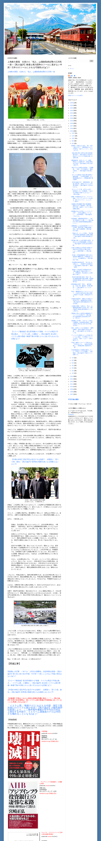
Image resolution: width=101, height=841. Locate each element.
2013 (71, 379)
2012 (71, 381)
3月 (73, 368)
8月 (73, 143)
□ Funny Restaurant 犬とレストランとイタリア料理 (42, 7)
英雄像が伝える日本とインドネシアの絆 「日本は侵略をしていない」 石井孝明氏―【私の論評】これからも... (82, 214)
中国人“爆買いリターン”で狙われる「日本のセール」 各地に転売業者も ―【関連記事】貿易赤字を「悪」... (82, 345)
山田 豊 (72, 75)
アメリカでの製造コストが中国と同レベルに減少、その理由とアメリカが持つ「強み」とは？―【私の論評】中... (82, 337)
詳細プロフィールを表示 (75, 95)
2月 (73, 370)
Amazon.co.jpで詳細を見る (50, 741)
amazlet (49, 733)
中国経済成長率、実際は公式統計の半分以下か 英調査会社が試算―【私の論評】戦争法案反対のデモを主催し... (82, 301)
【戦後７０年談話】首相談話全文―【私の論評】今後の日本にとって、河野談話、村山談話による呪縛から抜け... (82, 272)
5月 (73, 363)
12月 (73, 133)
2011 (71, 384)
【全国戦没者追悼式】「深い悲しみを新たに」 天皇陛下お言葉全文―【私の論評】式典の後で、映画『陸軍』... (82, 265)
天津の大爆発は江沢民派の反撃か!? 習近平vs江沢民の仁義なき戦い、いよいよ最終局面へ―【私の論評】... (82, 250)
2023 (71, 110)
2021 (71, 115)
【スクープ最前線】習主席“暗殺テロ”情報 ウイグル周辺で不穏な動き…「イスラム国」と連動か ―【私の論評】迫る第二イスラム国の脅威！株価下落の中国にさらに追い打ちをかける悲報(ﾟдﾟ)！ (34, 683)
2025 (71, 105)
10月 (73, 138)
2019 (71, 120)
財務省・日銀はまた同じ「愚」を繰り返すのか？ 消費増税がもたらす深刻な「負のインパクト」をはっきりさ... (82, 148)
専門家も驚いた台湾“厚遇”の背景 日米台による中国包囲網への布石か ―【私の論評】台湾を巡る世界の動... (82, 243)
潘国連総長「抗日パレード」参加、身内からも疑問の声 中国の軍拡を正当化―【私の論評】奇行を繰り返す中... (82, 163)
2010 (71, 386)
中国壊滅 (44, 731)
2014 (71, 376)
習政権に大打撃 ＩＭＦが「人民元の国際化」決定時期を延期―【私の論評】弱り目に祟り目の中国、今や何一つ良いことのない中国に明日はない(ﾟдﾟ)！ (35, 674)
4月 (73, 365)
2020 (71, 118)
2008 (71, 391)
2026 (71, 103)
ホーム (72, 68)
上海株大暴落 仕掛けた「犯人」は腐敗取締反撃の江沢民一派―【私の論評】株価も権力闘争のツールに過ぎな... (82, 308)
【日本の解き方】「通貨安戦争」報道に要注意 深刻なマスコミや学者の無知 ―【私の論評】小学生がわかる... (82, 184)
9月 (73, 141)
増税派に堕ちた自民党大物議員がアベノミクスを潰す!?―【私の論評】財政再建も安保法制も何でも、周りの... (81, 316)
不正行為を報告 (73, 399)
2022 (71, 113)
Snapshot (71, 414)
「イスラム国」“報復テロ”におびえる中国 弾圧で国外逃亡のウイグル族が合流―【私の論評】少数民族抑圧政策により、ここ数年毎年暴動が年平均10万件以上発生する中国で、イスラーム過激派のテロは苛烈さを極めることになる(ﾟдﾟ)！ (35, 709)
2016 (71, 128)
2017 (71, 126)
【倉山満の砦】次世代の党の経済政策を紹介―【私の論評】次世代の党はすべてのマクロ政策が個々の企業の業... (82, 155)
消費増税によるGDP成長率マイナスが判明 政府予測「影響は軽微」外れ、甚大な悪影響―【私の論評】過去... (82, 228)
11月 (73, 136)
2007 (71, 394)
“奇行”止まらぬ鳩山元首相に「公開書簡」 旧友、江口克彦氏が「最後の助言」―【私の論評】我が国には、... (82, 170)
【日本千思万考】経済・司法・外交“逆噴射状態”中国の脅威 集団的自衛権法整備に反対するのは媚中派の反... (82, 279)
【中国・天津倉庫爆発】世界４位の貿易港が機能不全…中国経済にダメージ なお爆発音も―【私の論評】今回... (82, 257)
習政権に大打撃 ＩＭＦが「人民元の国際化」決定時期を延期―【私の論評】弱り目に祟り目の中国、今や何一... (82, 323)
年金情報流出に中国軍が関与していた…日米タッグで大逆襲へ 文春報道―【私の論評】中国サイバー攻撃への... (82, 352)
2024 (71, 108)
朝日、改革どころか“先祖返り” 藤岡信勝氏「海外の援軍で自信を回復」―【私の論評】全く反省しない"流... (82, 330)
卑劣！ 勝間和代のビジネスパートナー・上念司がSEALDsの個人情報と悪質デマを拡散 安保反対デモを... (82, 294)
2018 (71, 123)
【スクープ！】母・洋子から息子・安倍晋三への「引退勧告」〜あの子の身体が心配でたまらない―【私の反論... (82, 192)
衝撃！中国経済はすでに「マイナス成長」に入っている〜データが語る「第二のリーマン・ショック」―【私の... (82, 199)
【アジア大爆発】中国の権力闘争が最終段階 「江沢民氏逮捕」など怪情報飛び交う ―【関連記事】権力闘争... (82, 177)
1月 (73, 373)
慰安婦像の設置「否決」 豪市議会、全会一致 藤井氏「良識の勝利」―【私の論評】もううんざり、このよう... (82, 286)
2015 (71, 131)
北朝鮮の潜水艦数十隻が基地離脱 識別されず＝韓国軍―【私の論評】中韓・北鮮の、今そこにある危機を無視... (82, 206)
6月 (73, 360)
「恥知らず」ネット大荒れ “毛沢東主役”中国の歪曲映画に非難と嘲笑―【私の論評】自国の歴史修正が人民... (82, 235)
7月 (73, 358)
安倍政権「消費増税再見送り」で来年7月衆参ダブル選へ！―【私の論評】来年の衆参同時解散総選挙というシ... (82, 221)
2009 (71, 389)
